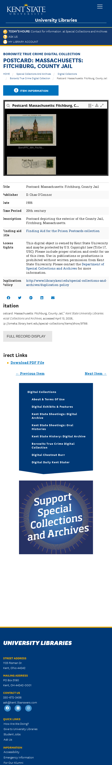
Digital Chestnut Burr (48, 455)
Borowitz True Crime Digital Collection (30, 78)
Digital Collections (67, 74)
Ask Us (10, 36)
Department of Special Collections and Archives (65, 266)
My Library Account (20, 41)
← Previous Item (30, 373)
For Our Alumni (13, 762)
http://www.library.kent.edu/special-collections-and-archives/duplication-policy (66, 283)
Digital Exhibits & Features (52, 406)
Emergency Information (19, 757)
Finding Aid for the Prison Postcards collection (63, 231)
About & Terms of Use (48, 399)
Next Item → (96, 373)
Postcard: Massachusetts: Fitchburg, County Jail (82, 78)
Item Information (30, 90)
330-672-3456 (12, 697)
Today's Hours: (55, 31)
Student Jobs (12, 734)
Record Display (26, 336)
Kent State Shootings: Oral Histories (52, 427)
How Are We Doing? (16, 723)
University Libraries (56, 20)
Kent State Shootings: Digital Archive (54, 415)
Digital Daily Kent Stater (51, 462)
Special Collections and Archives (33, 74)
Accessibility (11, 751)
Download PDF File (27, 362)
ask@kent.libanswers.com (20, 702)
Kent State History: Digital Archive (59, 436)
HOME (6, 74)
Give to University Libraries (20, 728)
